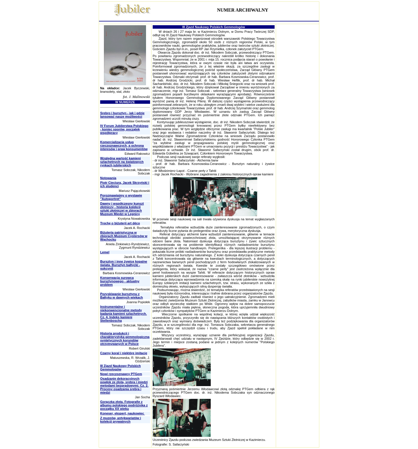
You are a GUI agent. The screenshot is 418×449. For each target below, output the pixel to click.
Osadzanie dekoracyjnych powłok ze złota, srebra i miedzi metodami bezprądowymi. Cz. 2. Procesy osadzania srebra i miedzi (124, 385)
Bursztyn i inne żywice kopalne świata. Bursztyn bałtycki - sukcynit (123, 265)
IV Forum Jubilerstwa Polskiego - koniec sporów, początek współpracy (124, 129)
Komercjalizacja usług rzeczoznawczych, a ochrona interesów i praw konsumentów (123, 145)
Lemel (104, 252)
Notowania (108, 178)
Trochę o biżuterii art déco (120, 223)
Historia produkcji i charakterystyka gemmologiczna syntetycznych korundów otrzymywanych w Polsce (124, 339)
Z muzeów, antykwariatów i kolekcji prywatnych (120, 419)
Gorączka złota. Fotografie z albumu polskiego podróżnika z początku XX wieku (124, 405)
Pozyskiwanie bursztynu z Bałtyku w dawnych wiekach (121, 295)
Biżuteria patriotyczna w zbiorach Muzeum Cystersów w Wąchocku (123, 236)
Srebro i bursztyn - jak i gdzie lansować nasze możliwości (122, 114)
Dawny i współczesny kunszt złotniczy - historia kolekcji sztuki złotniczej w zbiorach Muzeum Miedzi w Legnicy (122, 209)
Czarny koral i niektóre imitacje (123, 353)
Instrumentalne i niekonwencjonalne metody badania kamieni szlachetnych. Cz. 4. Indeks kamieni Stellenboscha (123, 313)
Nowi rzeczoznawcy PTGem (121, 374)
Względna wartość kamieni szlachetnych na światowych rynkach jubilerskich (122, 162)
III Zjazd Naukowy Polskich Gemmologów (120, 367)
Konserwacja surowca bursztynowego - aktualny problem (119, 281)
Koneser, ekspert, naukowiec (122, 413)
